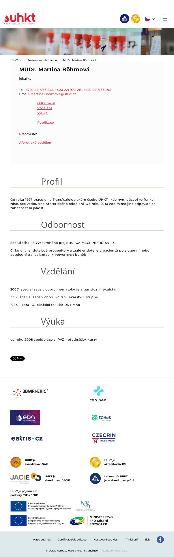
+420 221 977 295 (97, 90)
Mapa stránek (42, 539)
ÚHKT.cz (15, 60)
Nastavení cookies (106, 539)
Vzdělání (44, 108)
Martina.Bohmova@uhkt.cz (53, 94)
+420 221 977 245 (39, 90)
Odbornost (46, 103)
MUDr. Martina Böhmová (79, 60)
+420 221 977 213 (68, 90)
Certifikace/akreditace (72, 539)
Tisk (147, 539)
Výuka (42, 113)
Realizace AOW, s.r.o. (114, 550)
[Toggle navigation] (165, 18)
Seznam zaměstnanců (42, 60)
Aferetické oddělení (35, 143)
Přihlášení (131, 539)
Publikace (45, 123)
